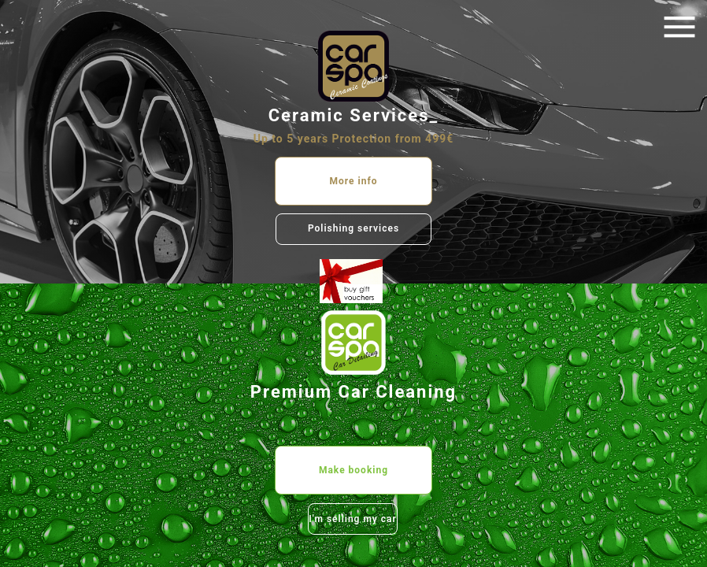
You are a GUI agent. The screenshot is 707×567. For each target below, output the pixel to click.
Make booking (353, 470)
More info (353, 181)
